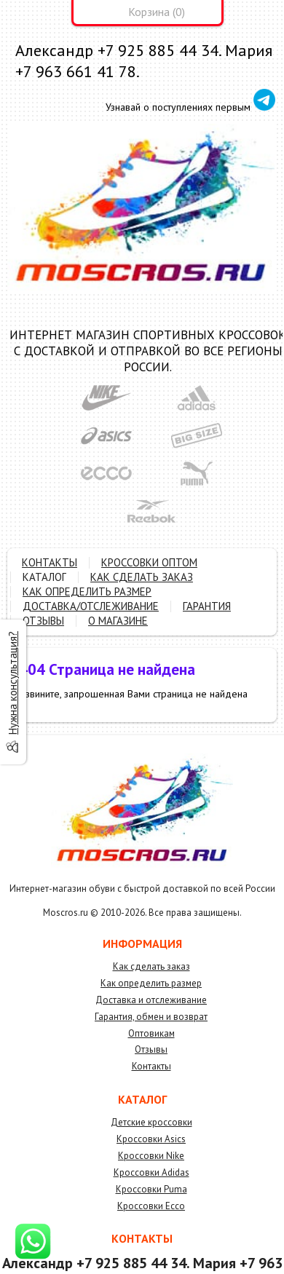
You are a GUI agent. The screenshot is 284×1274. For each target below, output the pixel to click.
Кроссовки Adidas (151, 1172)
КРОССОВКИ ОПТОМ (149, 562)
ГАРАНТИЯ (207, 606)
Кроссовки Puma (151, 1189)
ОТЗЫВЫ (43, 621)
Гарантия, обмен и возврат (151, 1016)
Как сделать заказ (151, 966)
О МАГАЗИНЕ (118, 621)
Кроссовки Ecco (151, 1206)
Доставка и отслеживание (151, 1000)
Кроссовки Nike (151, 1156)
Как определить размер (151, 983)
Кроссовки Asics (151, 1139)
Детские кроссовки (151, 1122)
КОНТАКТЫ (49, 562)
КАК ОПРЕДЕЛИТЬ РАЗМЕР (87, 591)
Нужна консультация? (13, 683)
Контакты (151, 1066)
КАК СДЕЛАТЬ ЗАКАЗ (141, 577)
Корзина (149, 11)
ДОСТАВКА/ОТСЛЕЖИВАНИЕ (91, 606)
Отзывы (151, 1049)
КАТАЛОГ (44, 577)
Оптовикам (151, 1033)
